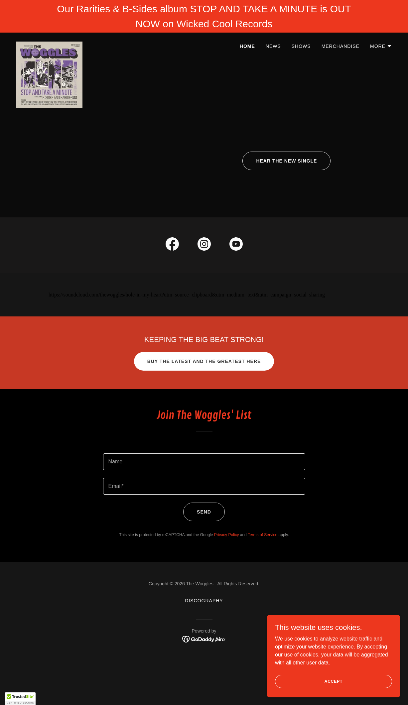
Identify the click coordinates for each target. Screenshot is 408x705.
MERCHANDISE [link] (340, 46)
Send (204, 512)
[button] (381, 46)
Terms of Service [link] (262, 534)
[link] (49, 44)
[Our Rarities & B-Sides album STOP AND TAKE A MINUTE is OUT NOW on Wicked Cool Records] (204, 16)
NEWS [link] (273, 46)
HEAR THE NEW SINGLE (286, 161)
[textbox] (204, 461)
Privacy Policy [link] (226, 534)
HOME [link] (247, 46)
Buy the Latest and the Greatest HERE (204, 361)
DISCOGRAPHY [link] (204, 600)
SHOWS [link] (301, 46)
